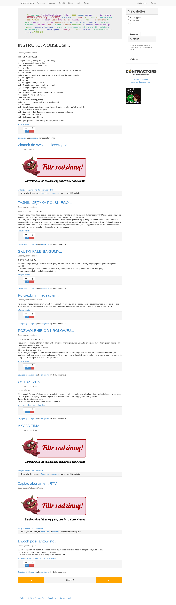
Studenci (29, 27)
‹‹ (31, 580)
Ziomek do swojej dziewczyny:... (44, 145)
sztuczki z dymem (52, 30)
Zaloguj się (22, 138)
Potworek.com (27, 3)
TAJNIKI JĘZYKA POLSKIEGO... (45, 203)
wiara (78, 30)
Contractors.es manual (139, 80)
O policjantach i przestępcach (30, 558)
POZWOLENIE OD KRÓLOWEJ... (46, 331)
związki (28, 32)
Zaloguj (153, 3)
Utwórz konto (142, 3)
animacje (88, 15)
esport (87, 17)
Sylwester (60, 27)
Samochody (87, 25)
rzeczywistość (77, 25)
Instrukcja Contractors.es (140, 82)
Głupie (35, 19)
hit (42, 20)
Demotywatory (105, 15)
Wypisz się (134, 59)
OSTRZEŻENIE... (32, 382)
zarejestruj (34, 138)
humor (47, 20)
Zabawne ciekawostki (103, 30)
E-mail (131, 23)
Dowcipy (51, 3)
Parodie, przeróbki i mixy (76, 22)
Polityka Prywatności (36, 598)
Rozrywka (67, 25)
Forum (86, 3)
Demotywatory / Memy (43, 17)
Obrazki (62, 3)
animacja (80, 15)
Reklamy (57, 25)
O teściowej (37, 22)
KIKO (60, 20)
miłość (88, 20)
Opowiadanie (60, 22)
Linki (78, 3)
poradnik (41, 25)
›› (109, 580)
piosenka (92, 22)
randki (50, 25)
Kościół (67, 20)
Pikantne (22, 190)
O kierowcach (100, 20)
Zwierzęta (37, 32)
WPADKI (86, 30)
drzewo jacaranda (69, 17)
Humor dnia (133, 20)
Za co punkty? (65, 598)
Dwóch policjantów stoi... (38, 541)
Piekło (22, 598)
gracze (28, 20)
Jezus (54, 20)
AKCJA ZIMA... (30, 426)
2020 (74, 15)
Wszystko (41, 3)
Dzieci (79, 17)
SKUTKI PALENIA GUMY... (40, 251)
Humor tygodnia (135, 17)
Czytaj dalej (22, 244)
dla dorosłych (48, 190)
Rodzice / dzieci (25, 405)
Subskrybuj (134, 34)
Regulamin (52, 598)
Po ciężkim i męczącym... (38, 295)
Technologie (65, 30)
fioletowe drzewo (105, 17)
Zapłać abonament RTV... (39, 483)
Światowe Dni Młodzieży (43, 27)
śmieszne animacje (102, 25)
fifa (97, 17)
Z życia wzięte (24, 124)
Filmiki (70, 3)
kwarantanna (76, 20)
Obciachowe (48, 22)
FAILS (93, 17)
